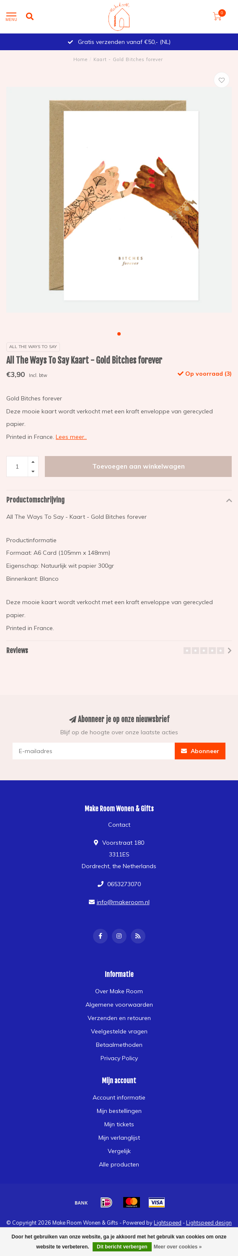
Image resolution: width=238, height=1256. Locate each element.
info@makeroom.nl (123, 902)
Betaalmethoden (119, 1044)
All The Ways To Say (33, 346)
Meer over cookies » (178, 1247)
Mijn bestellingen (119, 1111)
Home (80, 59)
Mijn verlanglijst (119, 1137)
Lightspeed (167, 1222)
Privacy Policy (119, 1058)
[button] (119, 334)
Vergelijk (119, 1151)
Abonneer (200, 751)
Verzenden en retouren (119, 1018)
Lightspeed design (209, 1222)
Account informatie (119, 1097)
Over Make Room (119, 991)
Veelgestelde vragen (119, 1031)
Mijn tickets (119, 1124)
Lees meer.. (71, 437)
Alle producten (119, 1164)
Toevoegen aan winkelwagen (138, 466)
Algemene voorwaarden (119, 1004)
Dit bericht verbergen (122, 1247)
